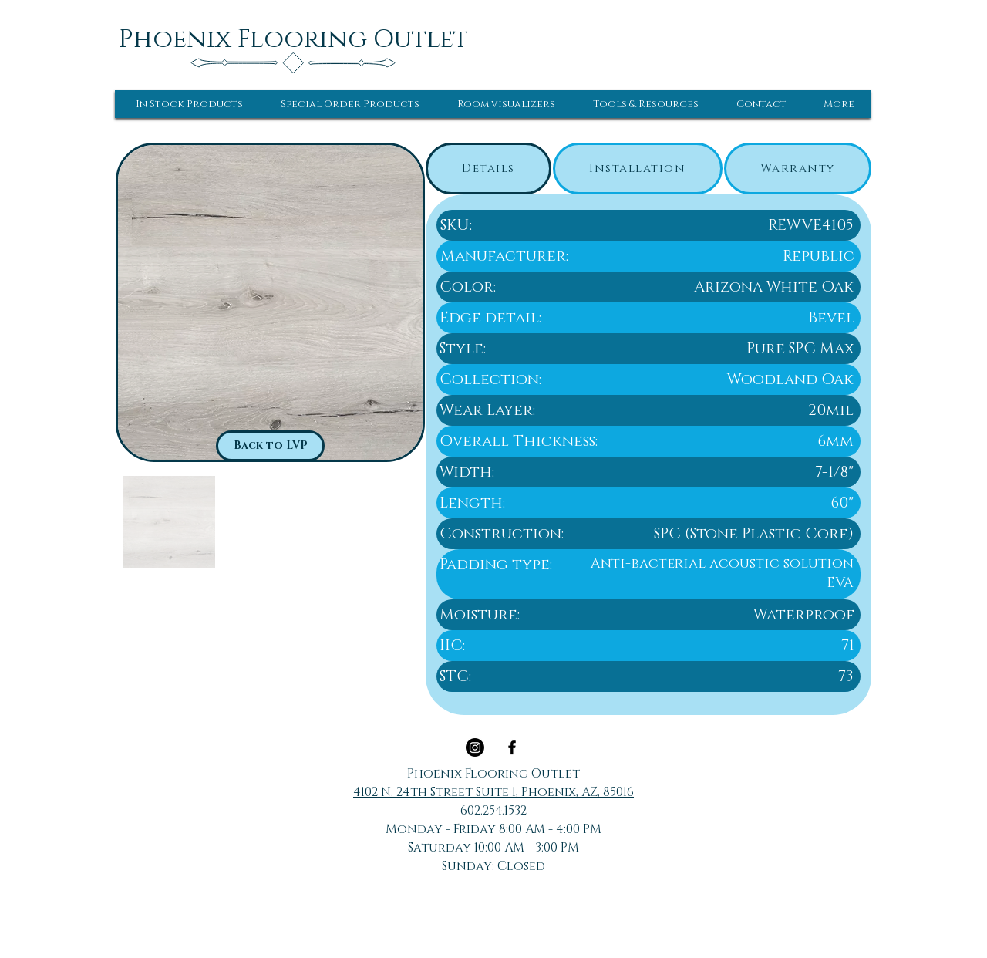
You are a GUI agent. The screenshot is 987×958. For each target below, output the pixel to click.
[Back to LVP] (270, 445)
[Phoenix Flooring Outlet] (293, 39)
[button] (189, 104)
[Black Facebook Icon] (512, 747)
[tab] (488, 168)
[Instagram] (475, 747)
